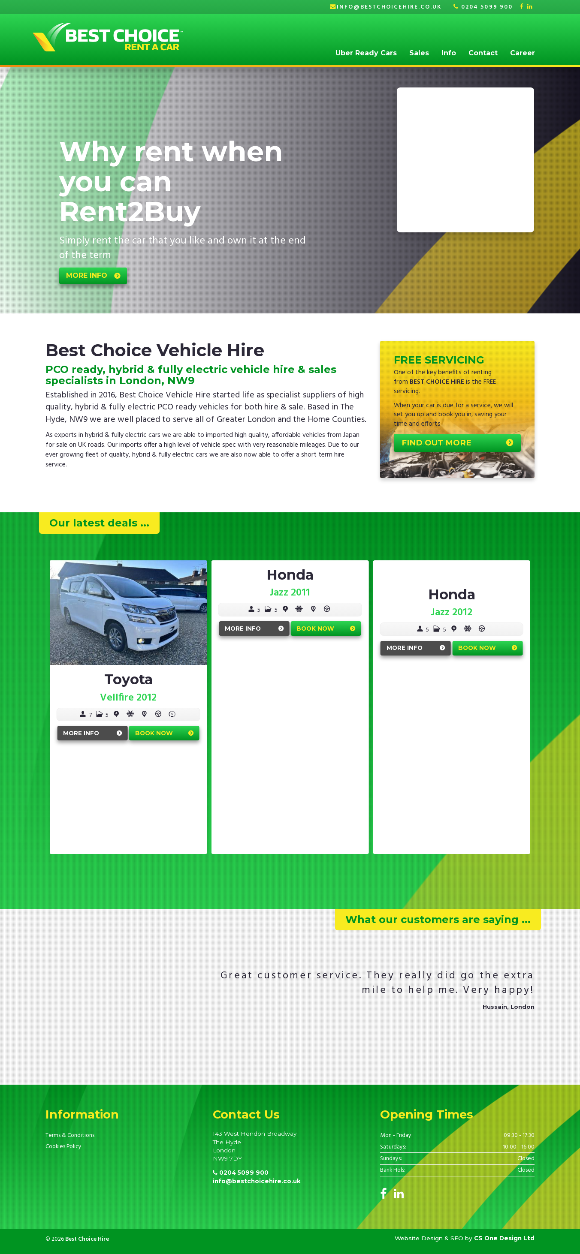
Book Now (154, 733)
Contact (483, 53)
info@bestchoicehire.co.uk (389, 7)
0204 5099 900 (483, 7)
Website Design (419, 1238)
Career (522, 53)
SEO (456, 1238)
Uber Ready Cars (366, 53)
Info (448, 53)
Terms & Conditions (69, 1135)
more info (86, 275)
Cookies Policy (63, 1147)
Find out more (436, 443)
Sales (419, 53)
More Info (81, 733)
